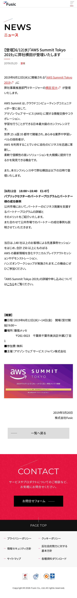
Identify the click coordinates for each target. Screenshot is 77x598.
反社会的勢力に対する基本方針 (54, 548)
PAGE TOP (38, 525)
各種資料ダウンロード (54, 558)
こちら (10, 284)
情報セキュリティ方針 (19, 548)
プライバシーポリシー (19, 538)
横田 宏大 (51, 87)
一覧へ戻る (38, 433)
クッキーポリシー (51, 538)
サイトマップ (14, 558)
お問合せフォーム (33, 501)
